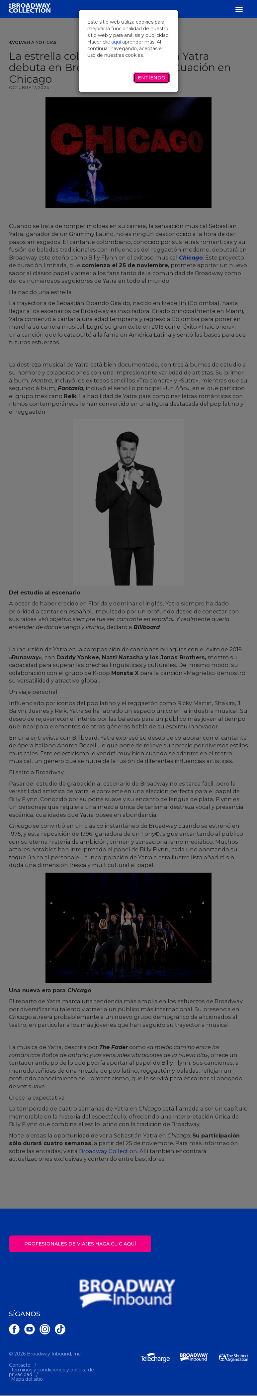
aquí (116, 42)
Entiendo (151, 78)
